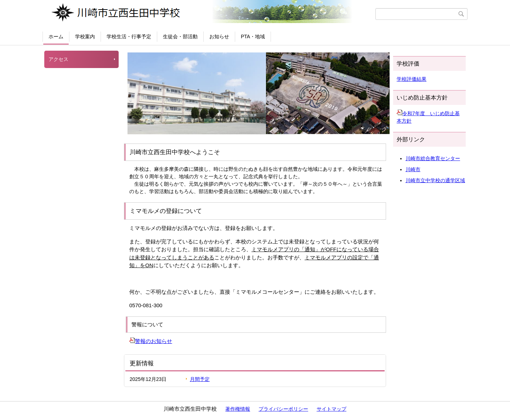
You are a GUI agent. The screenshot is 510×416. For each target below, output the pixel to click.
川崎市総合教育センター (433, 158)
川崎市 (413, 169)
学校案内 (85, 36)
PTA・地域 (253, 36)
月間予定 (200, 379)
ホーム (56, 36)
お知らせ (219, 36)
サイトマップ (331, 409)
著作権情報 (237, 409)
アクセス (58, 59)
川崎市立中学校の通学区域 (435, 180)
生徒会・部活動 (180, 36)
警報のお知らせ (150, 341)
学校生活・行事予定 (129, 36)
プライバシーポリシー (283, 409)
